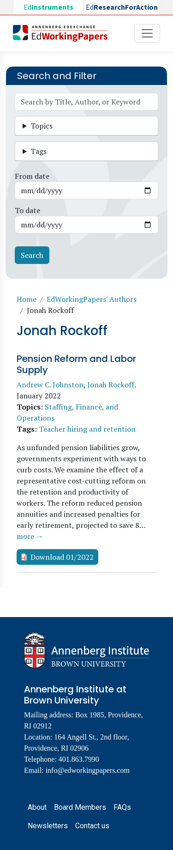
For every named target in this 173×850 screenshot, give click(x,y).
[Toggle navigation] (147, 33)
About (37, 807)
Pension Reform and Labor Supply (76, 364)
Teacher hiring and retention (87, 429)
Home (26, 299)
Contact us (92, 825)
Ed (48, 7)
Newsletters (48, 825)
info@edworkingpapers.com (88, 770)
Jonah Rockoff (110, 384)
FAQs (122, 807)
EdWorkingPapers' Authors (92, 299)
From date (32, 176)
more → (30, 536)
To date (27, 210)
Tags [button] (38, 151)
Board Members (80, 807)
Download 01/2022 (62, 557)
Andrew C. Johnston (50, 384)
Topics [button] (41, 126)
